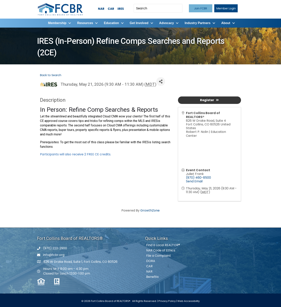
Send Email (194, 181)
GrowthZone (150, 210)
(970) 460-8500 (198, 177)
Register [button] (209, 100)
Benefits (152, 277)
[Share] (160, 81)
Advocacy (166, 23)
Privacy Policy (167, 301)
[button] (200, 8)
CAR (111, 9)
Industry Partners (197, 23)
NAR (101, 9)
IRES (120, 9)
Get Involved (139, 23)
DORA (150, 261)
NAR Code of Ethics (160, 250)
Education (111, 23)
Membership (57, 23)
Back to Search (50, 75)
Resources (85, 23)
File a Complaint (158, 255)
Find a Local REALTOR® (163, 245)
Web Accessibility (188, 301)
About (225, 23)
